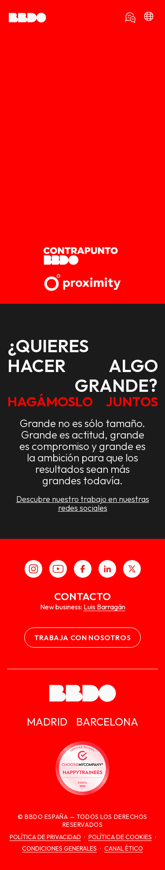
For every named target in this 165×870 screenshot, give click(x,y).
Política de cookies (120, 837)
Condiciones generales (59, 848)
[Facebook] (83, 569)
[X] (132, 569)
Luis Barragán (104, 606)
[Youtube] (58, 569)
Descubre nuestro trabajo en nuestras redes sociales (82, 503)
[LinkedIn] (107, 569)
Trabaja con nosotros (82, 637)
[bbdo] (148, 18)
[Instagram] (33, 569)
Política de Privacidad (45, 837)
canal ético (123, 848)
